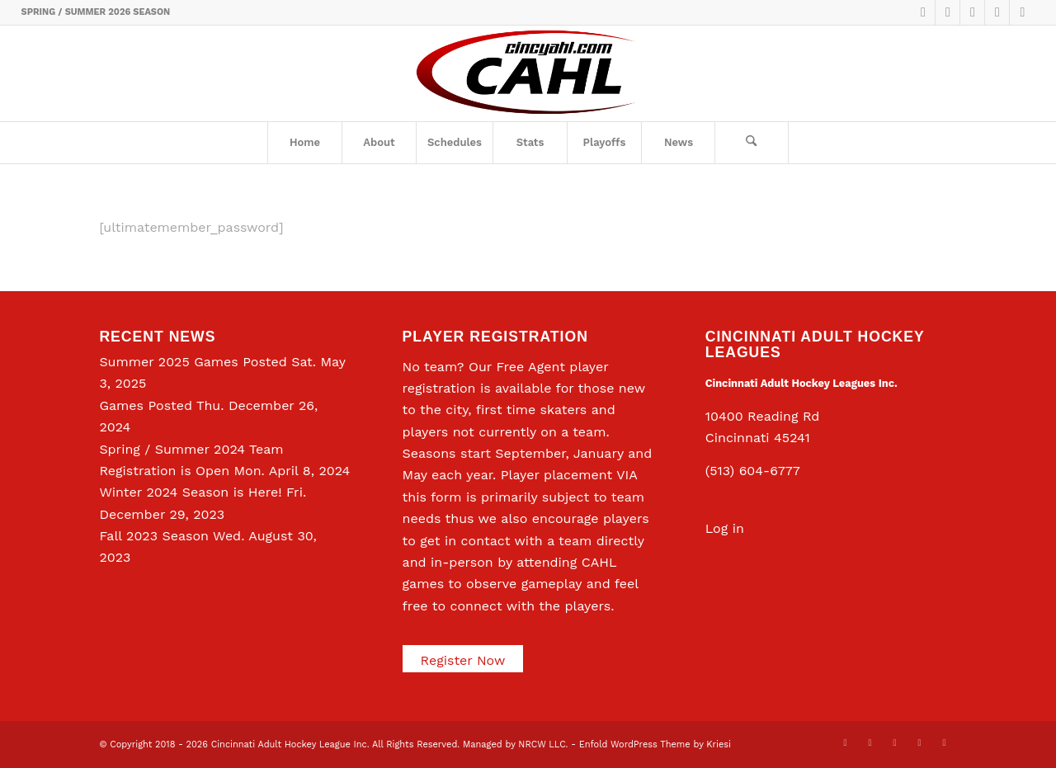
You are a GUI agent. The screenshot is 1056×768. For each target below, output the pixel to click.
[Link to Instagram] (997, 12)
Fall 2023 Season (154, 536)
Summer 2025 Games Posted (192, 362)
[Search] (751, 142)
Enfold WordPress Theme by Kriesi (655, 744)
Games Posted (145, 405)
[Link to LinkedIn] (972, 12)
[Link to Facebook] (947, 12)
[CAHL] (527, 73)
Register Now (463, 660)
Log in (724, 528)
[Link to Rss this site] (1022, 12)
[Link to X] (923, 12)
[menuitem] (304, 142)
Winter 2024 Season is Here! (190, 492)
